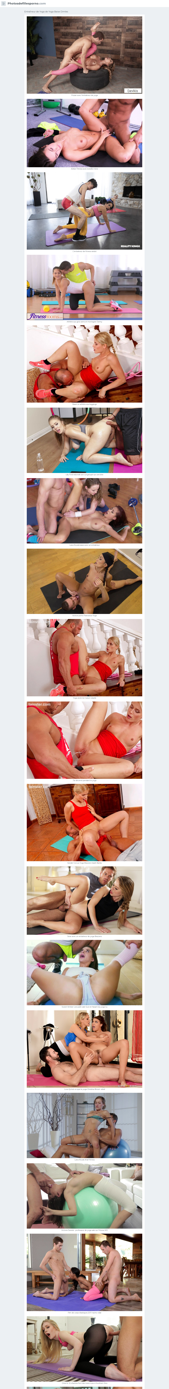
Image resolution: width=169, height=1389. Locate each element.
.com (27, 3)
